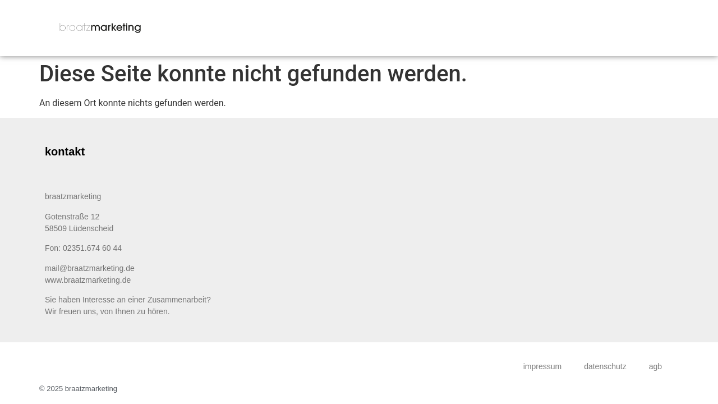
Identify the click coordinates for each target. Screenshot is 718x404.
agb (655, 366)
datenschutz (605, 366)
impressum (542, 366)
